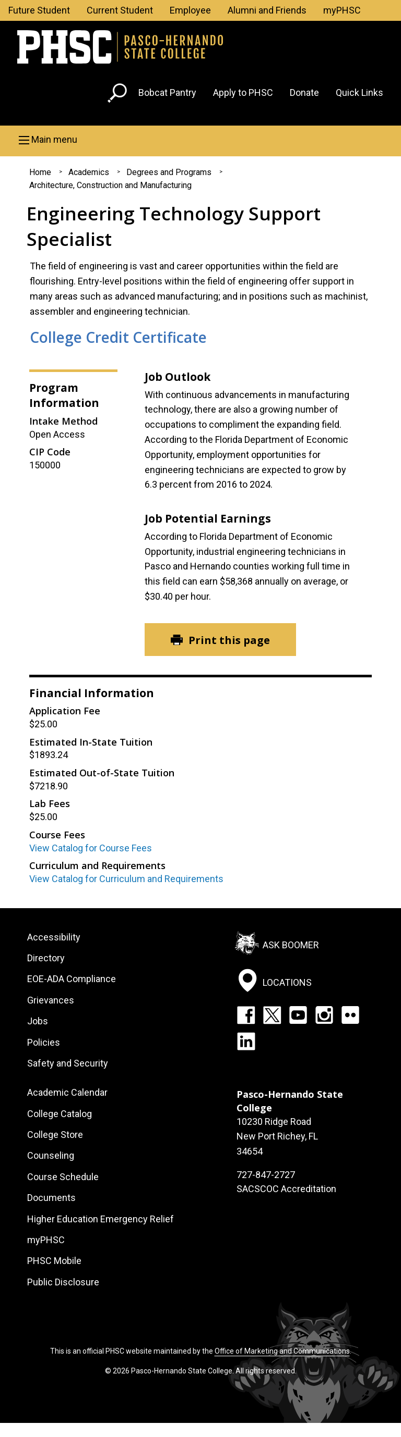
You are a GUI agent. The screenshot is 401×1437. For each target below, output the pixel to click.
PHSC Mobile (54, 1260)
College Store (55, 1134)
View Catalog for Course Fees (90, 848)
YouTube (298, 1015)
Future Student (39, 10)
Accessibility (53, 937)
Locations (287, 982)
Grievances (50, 1000)
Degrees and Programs (168, 172)
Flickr (350, 1015)
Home (40, 172)
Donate (304, 92)
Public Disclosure (63, 1282)
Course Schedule (63, 1176)
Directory (46, 957)
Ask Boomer (291, 944)
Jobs (37, 1020)
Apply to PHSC (243, 92)
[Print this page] (220, 639)
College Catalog (59, 1113)
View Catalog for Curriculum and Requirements (126, 878)
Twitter (272, 1015)
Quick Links (359, 92)
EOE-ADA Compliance (71, 978)
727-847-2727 (266, 1174)
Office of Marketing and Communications (282, 1351)
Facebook (246, 1015)
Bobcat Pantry (167, 92)
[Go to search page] (118, 95)
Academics (88, 172)
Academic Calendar (67, 1092)
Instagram (324, 1015)
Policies (43, 1042)
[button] (200, 140)
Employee (190, 10)
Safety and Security (67, 1063)
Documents (51, 1197)
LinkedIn (246, 1041)
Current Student (120, 10)
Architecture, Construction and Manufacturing (110, 185)
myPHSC (342, 10)
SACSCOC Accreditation (286, 1188)
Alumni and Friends (267, 10)
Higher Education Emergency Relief (100, 1218)
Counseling (50, 1155)
